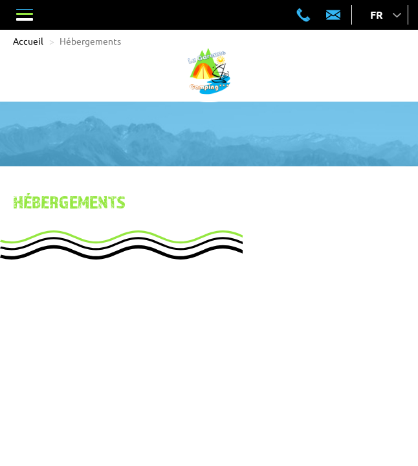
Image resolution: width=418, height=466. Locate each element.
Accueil (28, 41)
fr (376, 14)
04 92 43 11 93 (303, 15)
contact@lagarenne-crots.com (333, 15)
